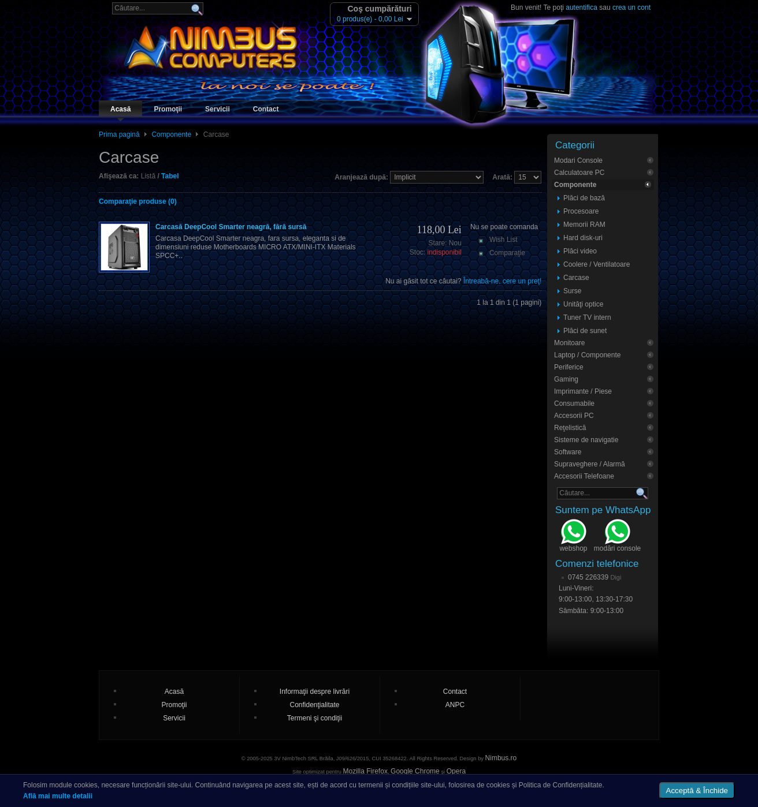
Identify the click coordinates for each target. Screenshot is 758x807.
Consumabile (574, 403)
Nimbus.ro (501, 758)
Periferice (569, 367)
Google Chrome (415, 771)
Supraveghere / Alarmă (589, 464)
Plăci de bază (584, 198)
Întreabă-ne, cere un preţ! (502, 281)
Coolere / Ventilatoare (596, 264)
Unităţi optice (583, 304)
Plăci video (580, 251)
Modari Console (578, 160)
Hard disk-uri (583, 238)
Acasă (120, 109)
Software (567, 452)
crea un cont (631, 7)
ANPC (455, 705)
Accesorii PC (574, 416)
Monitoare (569, 343)
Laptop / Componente (587, 355)
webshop (573, 536)
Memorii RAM (584, 225)
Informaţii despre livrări (315, 692)
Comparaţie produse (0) (138, 201)
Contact (266, 109)
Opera (456, 771)
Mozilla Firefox (365, 771)
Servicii (217, 109)
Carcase (576, 278)
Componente (171, 134)
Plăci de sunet (585, 331)
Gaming (566, 379)
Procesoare (581, 211)
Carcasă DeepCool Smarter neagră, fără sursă (230, 227)
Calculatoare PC (579, 173)
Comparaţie (507, 253)
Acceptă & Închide (697, 790)
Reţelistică (570, 428)
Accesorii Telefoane (584, 476)
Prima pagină (119, 134)
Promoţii (168, 109)
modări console (617, 536)
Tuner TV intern (587, 317)
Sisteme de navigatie (586, 440)
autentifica (581, 7)
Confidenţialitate (314, 705)
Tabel (170, 176)
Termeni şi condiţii (314, 718)
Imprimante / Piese (583, 391)
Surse (572, 291)
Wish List (503, 240)
